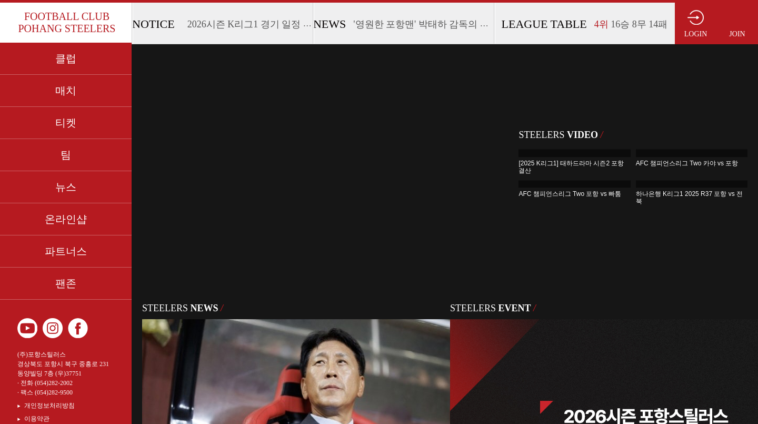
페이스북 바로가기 (78, 328)
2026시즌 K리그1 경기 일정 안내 (254, 24)
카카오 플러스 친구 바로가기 (103, 328)
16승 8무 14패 (631, 24)
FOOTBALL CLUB (66, 23)
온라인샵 (66, 219)
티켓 (65, 123)
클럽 (65, 58)
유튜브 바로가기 (27, 328)
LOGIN (695, 34)
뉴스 (65, 187)
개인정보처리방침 (49, 405)
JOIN (737, 34)
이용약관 (36, 418)
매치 (65, 90)
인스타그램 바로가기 (53, 328)
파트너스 (66, 251)
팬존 (65, 283)
